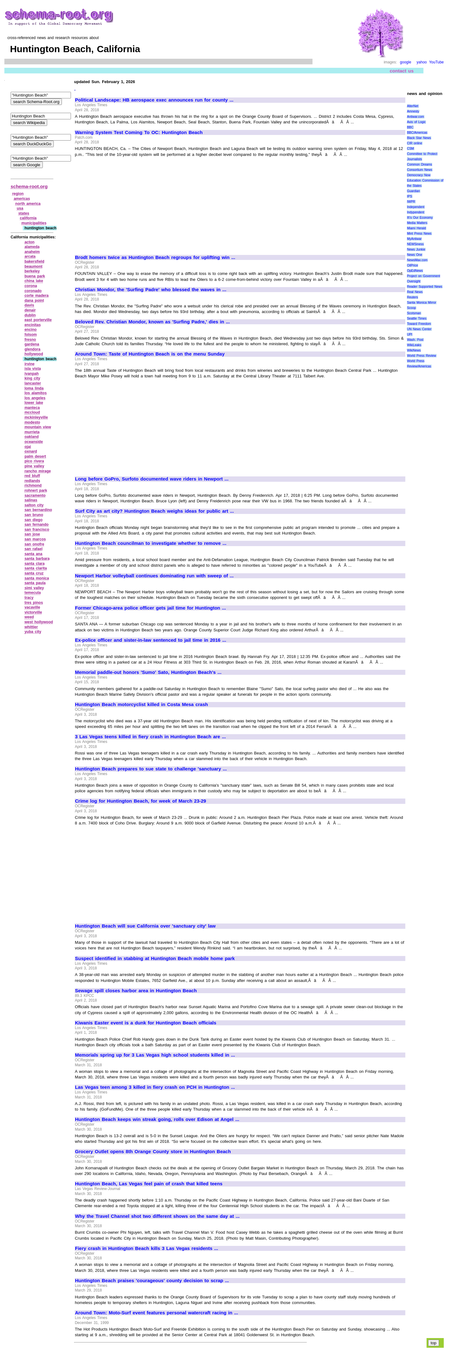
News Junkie (416, 249)
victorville (33, 612)
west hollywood (38, 622)
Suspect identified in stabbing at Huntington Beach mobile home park (155, 958)
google (405, 62)
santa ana (33, 554)
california (28, 218)
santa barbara (36, 558)
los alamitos (35, 393)
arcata (29, 256)
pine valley (34, 466)
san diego (33, 520)
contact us (402, 70)
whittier (31, 627)
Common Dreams (419, 164)
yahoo (422, 62)
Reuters (412, 297)
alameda (31, 247)
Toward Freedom (419, 324)
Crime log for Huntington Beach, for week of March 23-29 (140, 801)
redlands (32, 481)
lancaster (32, 383)
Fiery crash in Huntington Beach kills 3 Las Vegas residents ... (146, 1248)
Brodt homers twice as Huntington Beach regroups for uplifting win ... (155, 257)
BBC (410, 127)
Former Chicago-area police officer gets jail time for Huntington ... (150, 607)
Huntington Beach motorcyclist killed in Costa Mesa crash (141, 704)
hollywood (33, 354)
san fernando (36, 524)
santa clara (34, 563)
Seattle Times (416, 318)
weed (29, 617)
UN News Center (419, 329)
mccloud (32, 412)
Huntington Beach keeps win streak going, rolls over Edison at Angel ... (157, 1119)
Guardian (413, 191)
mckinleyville (36, 417)
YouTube (436, 62)
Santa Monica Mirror (421, 302)
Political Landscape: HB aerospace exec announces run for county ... (154, 99)
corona (30, 286)
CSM (410, 148)
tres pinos (33, 602)
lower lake (33, 403)
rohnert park (35, 490)
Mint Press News (419, 233)
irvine (29, 364)
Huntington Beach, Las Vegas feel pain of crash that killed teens (148, 1183)
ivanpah (31, 373)
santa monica (36, 578)
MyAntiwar (414, 239)
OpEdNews (415, 270)
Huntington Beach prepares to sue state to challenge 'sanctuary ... (151, 768)
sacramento (34, 495)
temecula (32, 592)
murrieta (31, 432)
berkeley (32, 271)
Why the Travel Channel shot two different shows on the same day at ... (157, 1216)
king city (32, 378)
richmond (33, 485)
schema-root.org (29, 186)
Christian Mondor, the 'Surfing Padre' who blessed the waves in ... (150, 289)
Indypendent (415, 212)
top (434, 1343)
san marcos (35, 539)
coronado (33, 291)
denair (30, 310)
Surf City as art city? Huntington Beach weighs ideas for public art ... (154, 511)
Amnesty (413, 111)
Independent (415, 207)
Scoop (411, 308)
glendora (32, 349)
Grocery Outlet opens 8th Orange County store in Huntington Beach (153, 1151)
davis (29, 305)
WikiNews (414, 350)
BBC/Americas (417, 132)
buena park (34, 276)
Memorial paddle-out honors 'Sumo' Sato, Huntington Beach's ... (148, 672)
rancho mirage (37, 471)
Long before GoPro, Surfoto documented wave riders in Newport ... (151, 478)
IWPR (411, 201)
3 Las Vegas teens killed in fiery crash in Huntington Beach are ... (150, 736)
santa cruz (33, 573)
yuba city (32, 632)
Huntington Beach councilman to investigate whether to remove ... (151, 543)
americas (22, 199)
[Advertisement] (127, 203)
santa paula (35, 583)
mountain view (37, 427)
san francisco (36, 529)
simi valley (34, 588)
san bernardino (38, 510)
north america (28, 204)
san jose (32, 534)
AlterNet (412, 106)
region (18, 194)
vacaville (32, 607)
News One (414, 254)
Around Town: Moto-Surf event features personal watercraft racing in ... (156, 1312)
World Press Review (421, 355)
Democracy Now (418, 175)
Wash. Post (415, 339)
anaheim (32, 252)
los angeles (34, 398)
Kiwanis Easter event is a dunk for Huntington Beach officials (145, 1022)
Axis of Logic (416, 122)
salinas (30, 500)
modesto (32, 422)
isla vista (32, 368)
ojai (27, 447)
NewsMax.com (417, 260)
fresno (30, 339)
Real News (414, 292)
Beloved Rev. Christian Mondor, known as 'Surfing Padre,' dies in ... (152, 321)
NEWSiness (415, 244)
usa (20, 208)
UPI (409, 334)
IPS (409, 196)
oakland (31, 437)
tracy (28, 597)
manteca (32, 408)
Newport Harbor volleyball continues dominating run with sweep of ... (154, 575)
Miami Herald (416, 228)
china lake (33, 281)
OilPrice (412, 265)
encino (30, 329)
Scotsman (414, 313)
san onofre (34, 544)
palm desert (35, 456)
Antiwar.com (415, 116)
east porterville (38, 320)
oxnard (30, 451)
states (23, 213)
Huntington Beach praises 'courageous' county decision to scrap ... (152, 1280)
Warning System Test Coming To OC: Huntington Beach (138, 132)
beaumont (33, 266)
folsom (30, 334)
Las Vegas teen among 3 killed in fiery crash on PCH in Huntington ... (155, 1087)
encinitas (32, 325)
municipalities (34, 223)
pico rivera (34, 461)
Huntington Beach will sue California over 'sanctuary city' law (145, 925)
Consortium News (419, 170)
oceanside (33, 442)
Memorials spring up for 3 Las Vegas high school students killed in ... (155, 1055)
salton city (33, 505)
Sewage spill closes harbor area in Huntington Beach (136, 990)
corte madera (36, 295)
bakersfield (34, 261)
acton (29, 242)
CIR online (414, 143)
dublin (30, 315)
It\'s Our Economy (419, 217)
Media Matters (417, 223)
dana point (34, 300)
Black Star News (419, 138)
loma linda (33, 388)
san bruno (33, 515)
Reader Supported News (424, 286)
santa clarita (35, 568)
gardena (31, 344)
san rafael (33, 549)
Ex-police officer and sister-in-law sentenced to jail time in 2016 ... (150, 640)
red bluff (32, 476)
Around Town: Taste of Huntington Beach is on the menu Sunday (150, 353)
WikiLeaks (414, 345)
